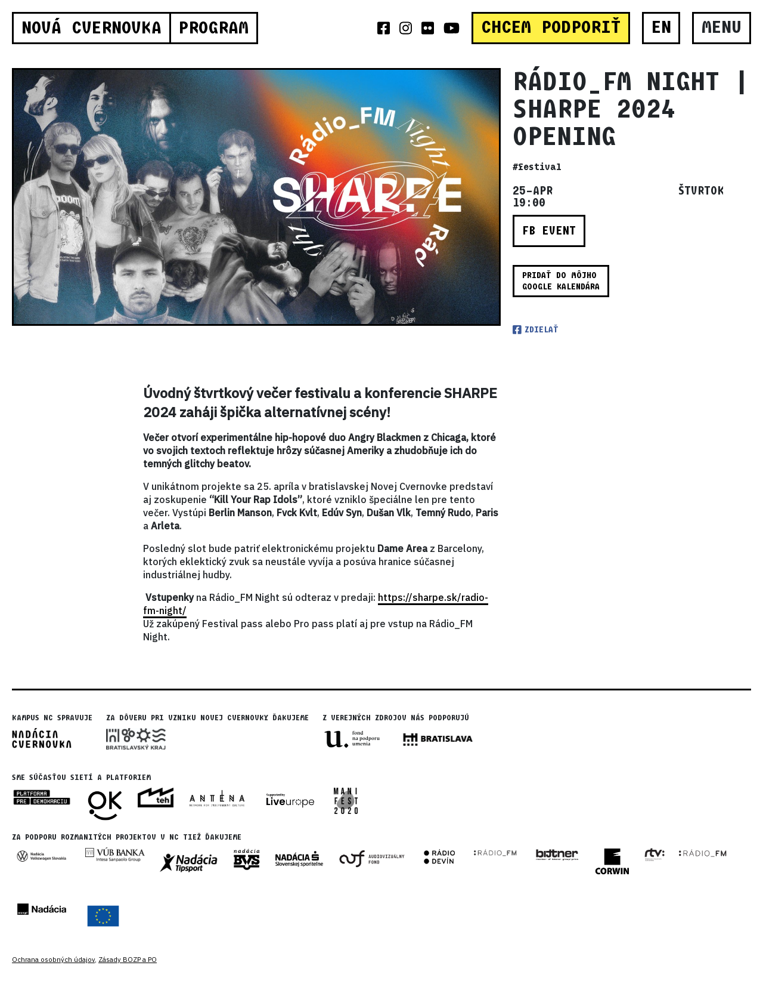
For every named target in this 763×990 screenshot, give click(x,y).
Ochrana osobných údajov (53, 959)
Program (213, 28)
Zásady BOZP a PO (127, 959)
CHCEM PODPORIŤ (551, 27)
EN (661, 27)
